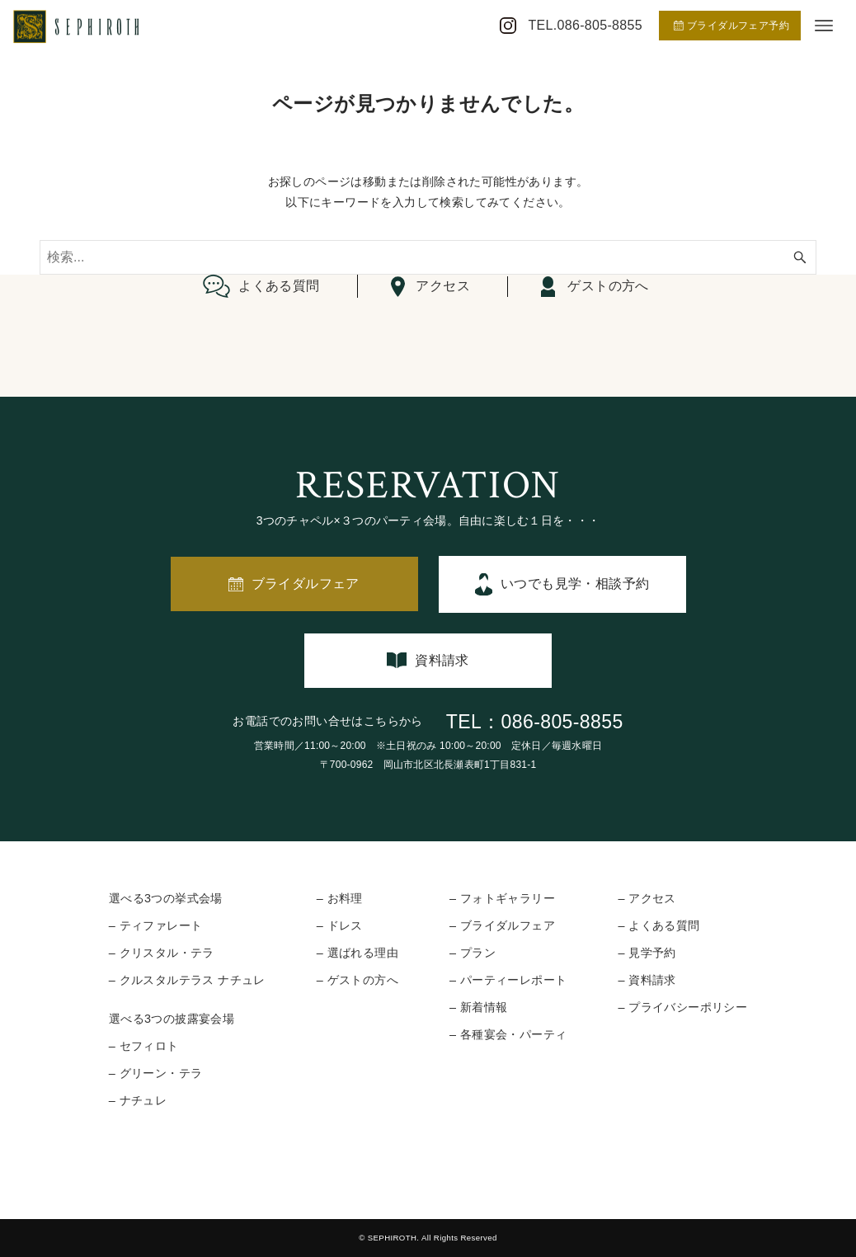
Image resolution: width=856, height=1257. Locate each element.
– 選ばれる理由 (357, 952)
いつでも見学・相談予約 (575, 584)
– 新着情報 (478, 1007)
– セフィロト (144, 1045)
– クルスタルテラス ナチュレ (187, 979)
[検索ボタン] (799, 257)
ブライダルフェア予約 (731, 25)
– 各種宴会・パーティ (508, 1034)
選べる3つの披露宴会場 (171, 1018)
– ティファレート (156, 925)
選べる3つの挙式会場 (166, 898)
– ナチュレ (138, 1100)
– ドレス (340, 925)
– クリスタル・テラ (161, 952)
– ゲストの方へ (357, 979)
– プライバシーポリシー (682, 1007)
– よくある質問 (658, 925)
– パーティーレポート (508, 979)
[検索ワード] (428, 257)
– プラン (472, 952)
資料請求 (442, 660)
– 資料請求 (646, 979)
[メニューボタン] (823, 25)
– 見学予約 (646, 952)
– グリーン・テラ (156, 1073)
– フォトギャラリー (502, 898)
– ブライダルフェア (502, 925)
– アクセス (646, 898)
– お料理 (340, 898)
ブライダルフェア (306, 584)
